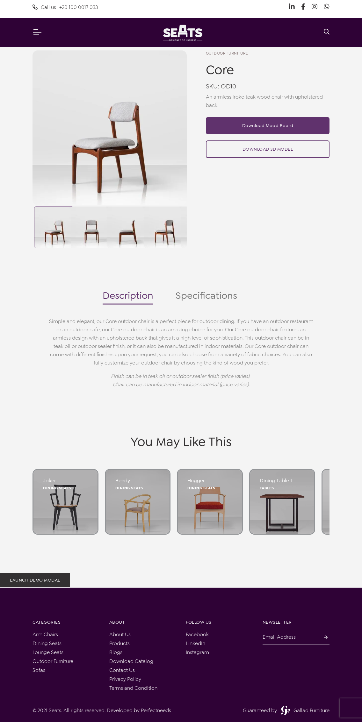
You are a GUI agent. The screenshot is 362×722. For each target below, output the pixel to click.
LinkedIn (195, 643)
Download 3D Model (268, 149)
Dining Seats (57, 488)
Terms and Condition (133, 688)
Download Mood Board (267, 125)
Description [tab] (128, 295)
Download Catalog (131, 661)
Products (119, 643)
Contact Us (122, 670)
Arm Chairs (45, 634)
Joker (49, 481)
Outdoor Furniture (53, 661)
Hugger (196, 481)
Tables (267, 488)
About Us (120, 634)
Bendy (122, 481)
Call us (65, 7)
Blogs (115, 652)
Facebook (197, 634)
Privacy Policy (125, 679)
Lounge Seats (48, 652)
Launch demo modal (35, 580)
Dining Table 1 (276, 481)
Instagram (197, 652)
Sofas (39, 670)
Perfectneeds (156, 710)
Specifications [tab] (206, 295)
